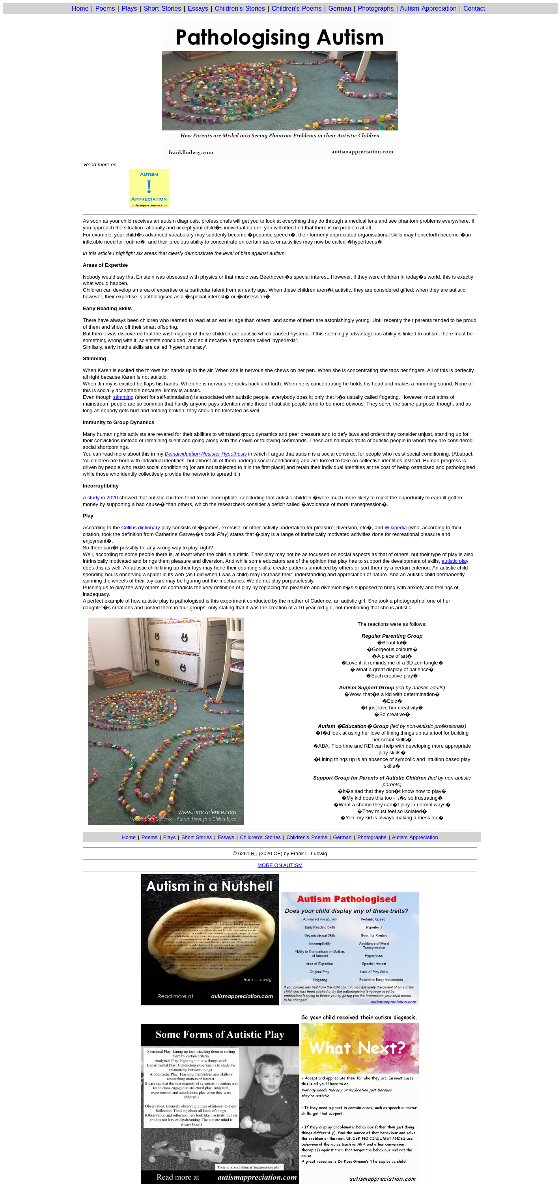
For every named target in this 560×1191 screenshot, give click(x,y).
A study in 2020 (100, 498)
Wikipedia (396, 527)
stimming (123, 397)
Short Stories (162, 8)
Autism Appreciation (428, 8)
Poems (105, 8)
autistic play (455, 561)
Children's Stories (240, 8)
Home (80, 8)
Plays (129, 8)
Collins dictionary (140, 527)
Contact (474, 8)
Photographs (376, 8)
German (340, 8)
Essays (198, 8)
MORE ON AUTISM (280, 865)
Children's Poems (297, 8)
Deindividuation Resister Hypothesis (206, 454)
